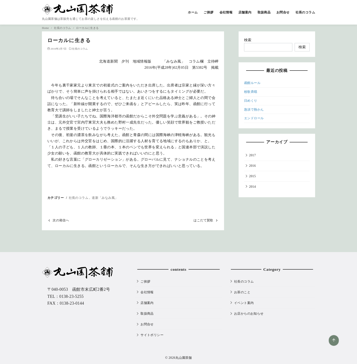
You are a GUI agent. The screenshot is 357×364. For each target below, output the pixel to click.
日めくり (250, 100)
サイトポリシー (151, 335)
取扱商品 (264, 12)
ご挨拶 (208, 12)
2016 (252, 165)
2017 (252, 155)
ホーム (193, 12)
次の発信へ (61, 220)
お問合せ (283, 12)
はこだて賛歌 (203, 220)
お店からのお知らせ (249, 313)
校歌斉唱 (250, 92)
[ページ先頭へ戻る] (334, 340)
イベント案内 (244, 303)
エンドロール (254, 118)
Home (46, 28)
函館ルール (252, 83)
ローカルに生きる (87, 28)
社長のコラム (305, 12)
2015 (252, 176)
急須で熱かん (254, 109)
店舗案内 (245, 12)
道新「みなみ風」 (105, 198)
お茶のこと (242, 292)
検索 (248, 40)
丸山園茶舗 (184, 357)
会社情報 (226, 12)
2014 (252, 186)
